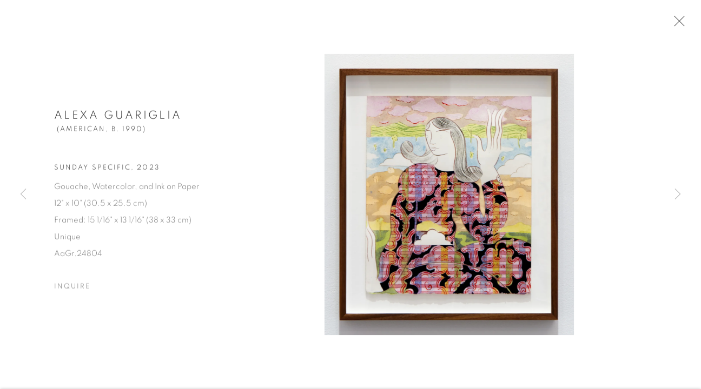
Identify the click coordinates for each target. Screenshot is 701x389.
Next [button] (677, 194)
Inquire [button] (72, 289)
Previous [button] (23, 194)
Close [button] (677, 24)
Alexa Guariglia (118, 118)
